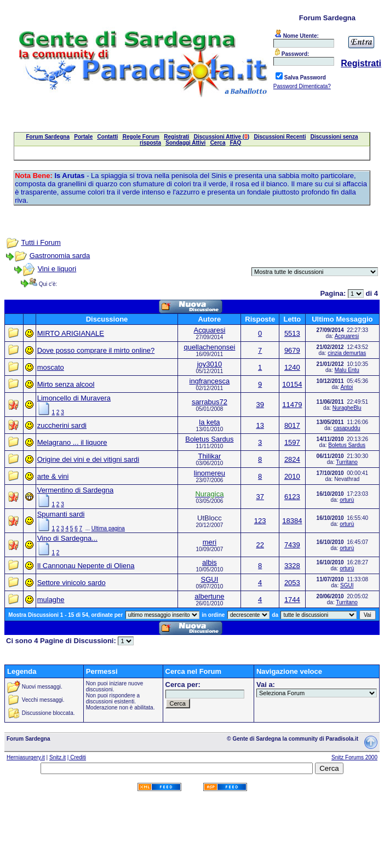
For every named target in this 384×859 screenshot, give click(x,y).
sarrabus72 (209, 402)
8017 (292, 425)
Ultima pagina (108, 528)
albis (209, 562)
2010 (292, 476)
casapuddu (347, 428)
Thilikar (209, 456)
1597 (292, 442)
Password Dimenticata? (302, 86)
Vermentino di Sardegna (75, 490)
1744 (292, 599)
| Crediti (76, 757)
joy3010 (209, 364)
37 (259, 497)
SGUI (210, 579)
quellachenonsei (209, 347)
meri (209, 542)
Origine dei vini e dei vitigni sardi (88, 459)
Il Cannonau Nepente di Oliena (86, 566)
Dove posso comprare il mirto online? (96, 350)
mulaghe (51, 599)
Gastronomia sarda (60, 255)
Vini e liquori (57, 269)
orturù (347, 500)
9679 (292, 350)
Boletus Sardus (209, 439)
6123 (292, 497)
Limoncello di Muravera (74, 398)
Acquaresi (210, 330)
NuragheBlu (347, 408)
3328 (292, 566)
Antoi (347, 387)
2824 (292, 459)
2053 (292, 583)
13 (259, 425)
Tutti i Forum (40, 242)
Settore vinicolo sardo (71, 583)
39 (259, 404)
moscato (50, 367)
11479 (292, 404)
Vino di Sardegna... (67, 538)
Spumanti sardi (61, 514)
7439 (292, 545)
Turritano (347, 462)
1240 (292, 367)
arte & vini (53, 476)
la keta (209, 422)
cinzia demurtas (347, 353)
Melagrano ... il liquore (72, 442)
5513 (292, 333)
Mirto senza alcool (66, 384)
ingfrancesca (210, 381)
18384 (292, 521)
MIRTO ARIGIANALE (70, 333)
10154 (292, 384)
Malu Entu (347, 370)
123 (260, 521)
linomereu (209, 473)
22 (259, 545)
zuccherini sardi (62, 425)
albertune (209, 596)
